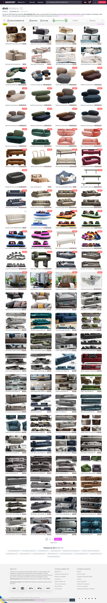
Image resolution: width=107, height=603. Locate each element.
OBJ (62, 16)
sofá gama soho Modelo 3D (62, 371)
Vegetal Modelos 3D (11, 553)
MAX (59, 16)
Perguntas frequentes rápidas (84, 576)
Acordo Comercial (81, 581)
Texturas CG (58, 579)
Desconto (33, 21)
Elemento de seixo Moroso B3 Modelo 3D (15, 125)
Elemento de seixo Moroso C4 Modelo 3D (40, 105)
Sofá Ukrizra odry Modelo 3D (12, 207)
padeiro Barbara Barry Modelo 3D (39, 391)
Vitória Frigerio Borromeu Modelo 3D (39, 534)
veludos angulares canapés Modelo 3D (90, 371)
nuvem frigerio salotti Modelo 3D (13, 371)
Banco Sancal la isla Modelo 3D (88, 146)
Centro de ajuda (81, 574)
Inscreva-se (102, 2)
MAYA (81, 16)
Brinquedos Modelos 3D (38, 553)
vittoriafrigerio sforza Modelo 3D (38, 514)
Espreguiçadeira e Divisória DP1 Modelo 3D (66, 289)
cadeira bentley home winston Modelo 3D (91, 432)
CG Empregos (58, 589)
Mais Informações (40, 600)
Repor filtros (100, 24)
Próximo (58, 539)
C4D (74, 16)
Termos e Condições (82, 586)
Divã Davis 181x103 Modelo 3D (12, 64)
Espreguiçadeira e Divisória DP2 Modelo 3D (41, 289)
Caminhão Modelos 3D (95, 553)
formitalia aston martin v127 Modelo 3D (90, 330)
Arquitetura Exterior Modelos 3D (70, 550)
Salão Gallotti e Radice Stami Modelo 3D (40, 268)
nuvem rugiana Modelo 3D (62, 473)
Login (95, 2)
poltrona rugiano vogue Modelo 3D (64, 452)
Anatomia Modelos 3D (53, 556)
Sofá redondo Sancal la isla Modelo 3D (65, 146)
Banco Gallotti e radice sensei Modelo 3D (91, 187)
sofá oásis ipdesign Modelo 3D (63, 309)
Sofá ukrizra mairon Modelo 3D (63, 207)
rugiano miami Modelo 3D (11, 473)
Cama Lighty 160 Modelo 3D (37, 64)
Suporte (79, 571)
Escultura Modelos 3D (14, 550)
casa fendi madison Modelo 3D (38, 330)
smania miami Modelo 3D (62, 534)
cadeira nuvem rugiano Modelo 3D (89, 473)
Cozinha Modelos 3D (42, 550)
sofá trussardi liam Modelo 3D (38, 432)
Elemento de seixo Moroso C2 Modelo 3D (65, 105)
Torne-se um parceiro (60, 584)
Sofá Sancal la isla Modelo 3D (38, 146)
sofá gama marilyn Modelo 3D (12, 391)
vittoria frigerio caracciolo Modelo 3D (90, 493)
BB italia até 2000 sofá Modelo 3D (13, 187)
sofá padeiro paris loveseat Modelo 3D (14, 412)
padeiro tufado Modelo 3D (62, 391)
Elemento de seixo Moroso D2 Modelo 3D (91, 84)
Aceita (72, 600)
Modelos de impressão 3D (62, 574)
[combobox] (80, 20)
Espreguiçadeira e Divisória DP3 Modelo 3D (15, 289)
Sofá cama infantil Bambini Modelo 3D (65, 187)
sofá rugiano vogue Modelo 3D (38, 452)
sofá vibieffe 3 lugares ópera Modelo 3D (15, 350)
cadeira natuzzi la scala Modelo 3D (13, 432)
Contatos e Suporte (83, 569)
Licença (79, 579)
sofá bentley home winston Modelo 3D (65, 432)
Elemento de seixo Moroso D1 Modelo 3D (15, 105)
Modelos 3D (58, 571)
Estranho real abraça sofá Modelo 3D (14, 166)
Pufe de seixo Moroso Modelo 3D (64, 84)
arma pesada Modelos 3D (81, 553)
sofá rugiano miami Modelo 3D (88, 452)
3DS (68, 16)
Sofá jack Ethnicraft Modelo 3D (63, 166)
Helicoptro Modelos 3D (65, 553)
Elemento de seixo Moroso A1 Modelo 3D (15, 146)
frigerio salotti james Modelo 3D (38, 493)
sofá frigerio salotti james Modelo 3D (14, 493)
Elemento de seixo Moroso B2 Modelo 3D (40, 125)
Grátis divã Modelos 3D (16, 21)
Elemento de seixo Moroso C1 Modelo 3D (90, 105)
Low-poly (44, 21)
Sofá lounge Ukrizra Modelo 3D (88, 207)
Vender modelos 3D (60, 581)
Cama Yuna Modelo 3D (36, 187)
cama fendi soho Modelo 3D (12, 452)
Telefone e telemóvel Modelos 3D (90, 550)
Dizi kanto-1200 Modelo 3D (62, 268)
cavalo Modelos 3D (55, 550)
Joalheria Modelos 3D (24, 553)
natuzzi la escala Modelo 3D (88, 412)
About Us (13, 569)
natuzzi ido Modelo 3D (36, 412)
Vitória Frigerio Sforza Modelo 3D (13, 514)
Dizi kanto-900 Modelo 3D (87, 268)
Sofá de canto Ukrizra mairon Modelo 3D (40, 207)
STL (71, 16)
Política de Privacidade (83, 584)
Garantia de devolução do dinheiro (86, 589)
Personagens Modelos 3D (28, 550)
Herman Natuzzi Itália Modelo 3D (63, 514)
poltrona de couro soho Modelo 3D (13, 309)
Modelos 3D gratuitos (60, 576)
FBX (65, 16)
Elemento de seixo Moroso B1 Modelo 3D (65, 125)
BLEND (78, 16)
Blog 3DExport (58, 586)
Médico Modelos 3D (52, 553)
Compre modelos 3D (62, 569)
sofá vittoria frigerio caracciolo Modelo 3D (66, 493)
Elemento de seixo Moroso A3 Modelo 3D (90, 125)
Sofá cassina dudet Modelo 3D (88, 166)
